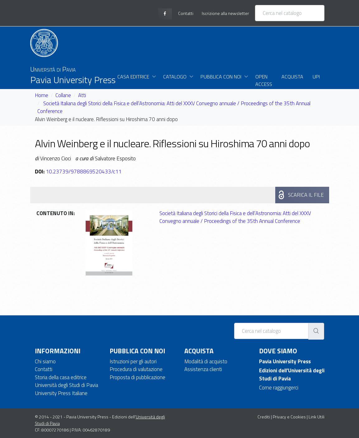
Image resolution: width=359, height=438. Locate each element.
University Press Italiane (61, 393)
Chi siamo (45, 361)
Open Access (263, 80)
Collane (63, 95)
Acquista (292, 76)
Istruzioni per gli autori (133, 361)
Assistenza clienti (203, 369)
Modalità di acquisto (205, 361)
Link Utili (316, 416)
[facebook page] (165, 14)
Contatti (43, 369)
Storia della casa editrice (61, 377)
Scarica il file (306, 195)
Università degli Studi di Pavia (66, 385)
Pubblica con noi (221, 76)
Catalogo (175, 76)
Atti (82, 95)
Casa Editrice (133, 76)
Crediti (263, 416)
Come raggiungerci (278, 388)
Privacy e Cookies (289, 416)
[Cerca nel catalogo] (289, 13)
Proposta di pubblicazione (137, 377)
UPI (316, 76)
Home (41, 95)
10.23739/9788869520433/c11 (83, 171)
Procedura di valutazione (136, 369)
